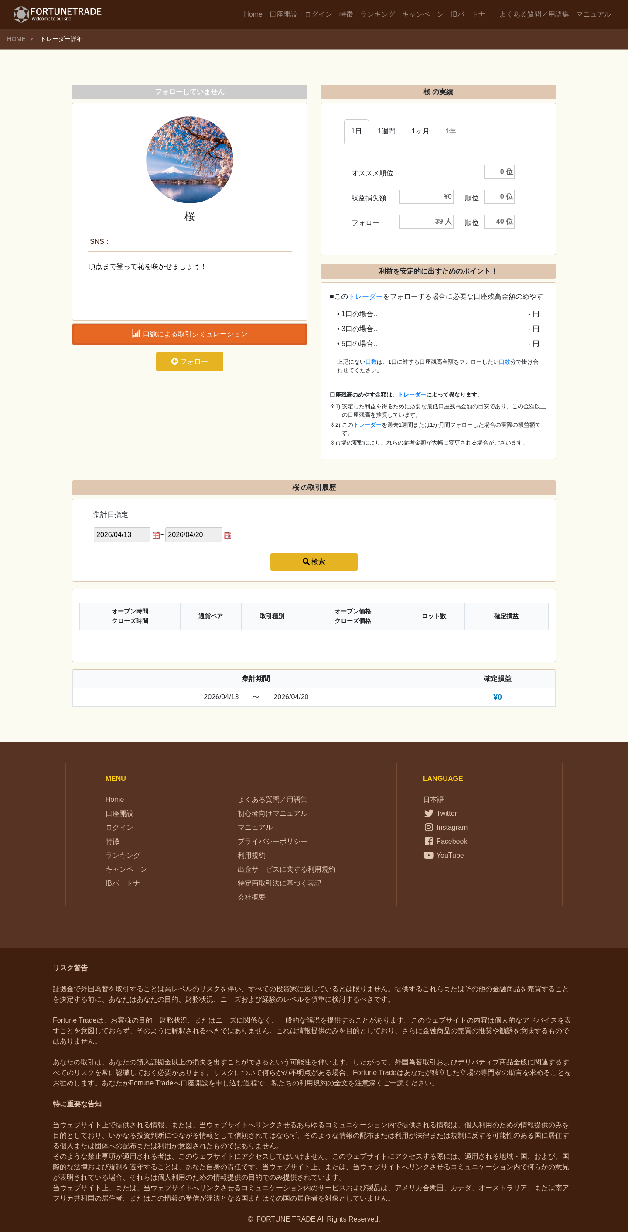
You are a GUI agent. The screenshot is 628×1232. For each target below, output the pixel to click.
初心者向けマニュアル (272, 813)
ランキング (377, 14)
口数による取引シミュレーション (190, 333)
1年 (450, 131)
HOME (16, 38)
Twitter (440, 813)
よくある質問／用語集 (534, 14)
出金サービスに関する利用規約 (286, 869)
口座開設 (283, 14)
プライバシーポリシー (272, 841)
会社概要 (252, 897)
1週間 (387, 131)
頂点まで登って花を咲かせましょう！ (190, 282)
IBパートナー (471, 14)
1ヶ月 (421, 131)
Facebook (445, 841)
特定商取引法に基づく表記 (279, 883)
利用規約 (252, 855)
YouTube (443, 855)
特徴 (346, 14)
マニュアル (593, 14)
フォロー (189, 361)
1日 (356, 131)
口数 (371, 362)
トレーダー (365, 296)
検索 (314, 561)
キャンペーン (423, 14)
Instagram (445, 827)
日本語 (433, 799)
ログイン (318, 14)
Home (253, 14)
